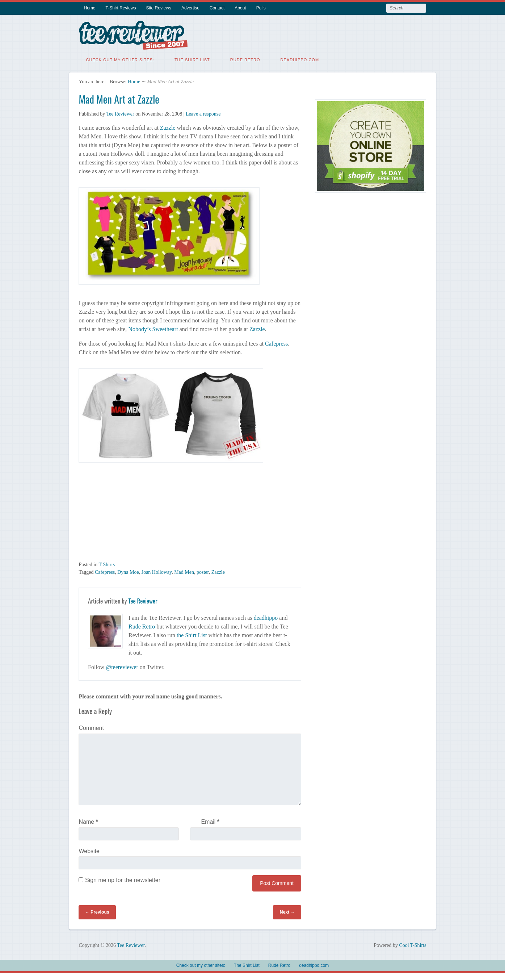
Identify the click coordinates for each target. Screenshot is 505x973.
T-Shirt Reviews (121, 8)
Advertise (190, 8)
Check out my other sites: (120, 60)
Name (88, 822)
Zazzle (168, 128)
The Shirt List (192, 60)
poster (203, 572)
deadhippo (266, 618)
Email (210, 822)
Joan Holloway (157, 572)
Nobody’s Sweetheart (153, 329)
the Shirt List (192, 635)
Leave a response (203, 114)
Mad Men (184, 572)
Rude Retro (245, 60)
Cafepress (276, 344)
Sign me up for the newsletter (119, 880)
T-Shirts (106, 564)
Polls (261, 8)
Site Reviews (158, 8)
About (240, 8)
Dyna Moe (128, 572)
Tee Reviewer (120, 114)
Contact (217, 8)
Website (89, 851)
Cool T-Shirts (412, 945)
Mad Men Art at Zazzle (119, 99)
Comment (91, 728)
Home (89, 8)
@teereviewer (122, 667)
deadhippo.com (300, 60)
